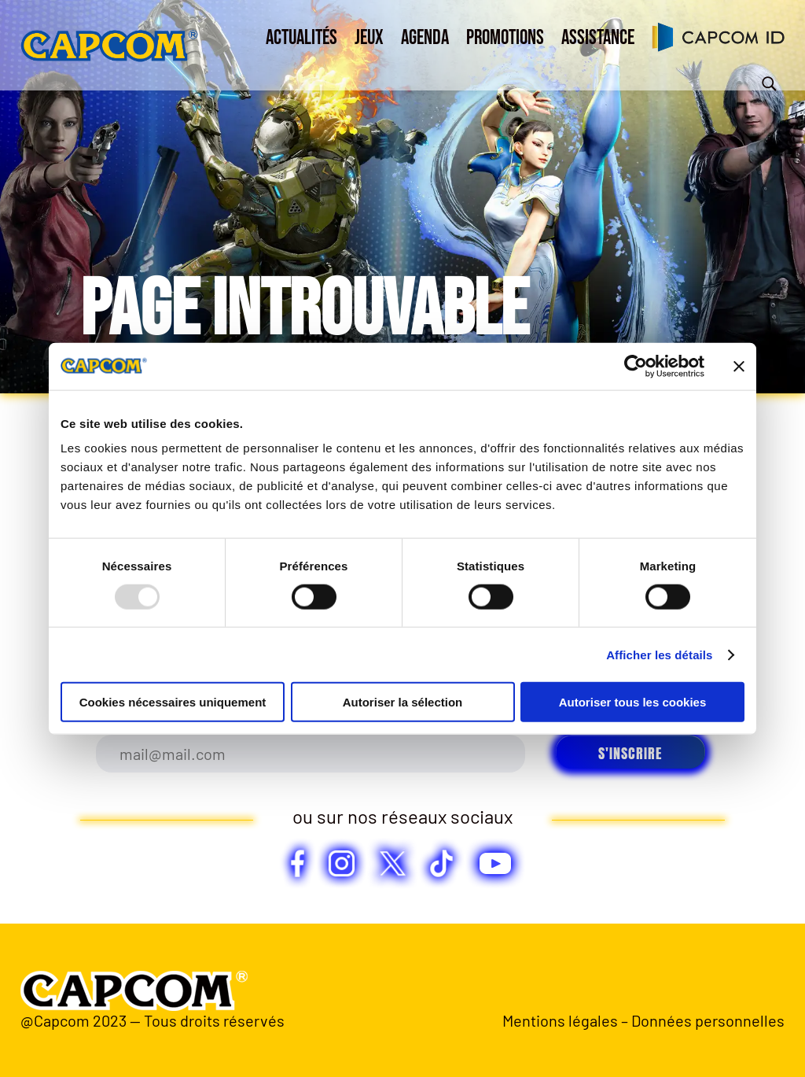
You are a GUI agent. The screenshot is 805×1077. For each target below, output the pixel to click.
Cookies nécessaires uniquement (172, 702)
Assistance (597, 38)
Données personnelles (708, 1020)
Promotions (505, 38)
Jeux (369, 38)
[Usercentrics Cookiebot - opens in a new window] (635, 366)
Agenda (425, 38)
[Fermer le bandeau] (738, 365)
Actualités (301, 38)
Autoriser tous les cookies (633, 702)
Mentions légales (560, 1020)
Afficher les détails (659, 654)
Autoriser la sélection (403, 702)
